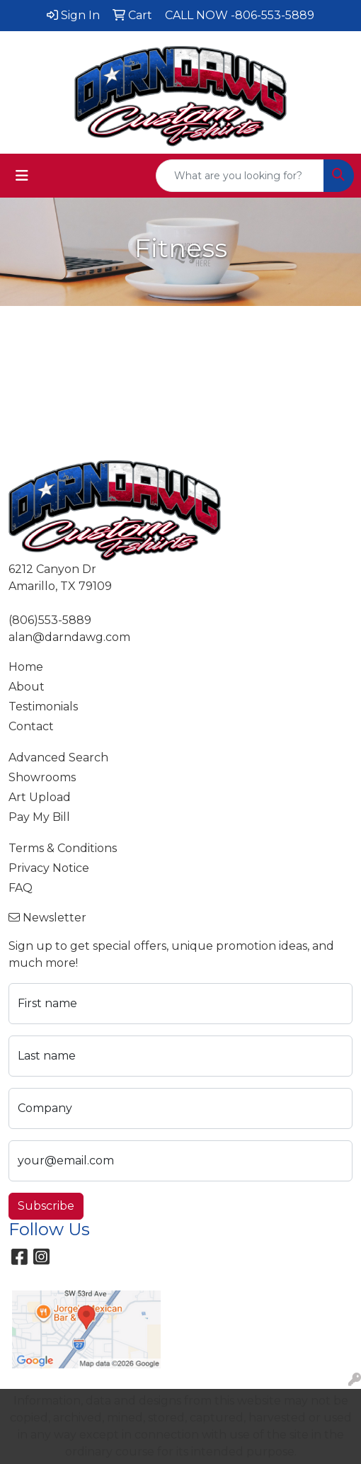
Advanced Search (58, 757)
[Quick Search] (240, 175)
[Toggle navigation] (22, 176)
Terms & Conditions (62, 848)
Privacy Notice (48, 868)
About (26, 686)
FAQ (20, 888)
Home (25, 667)
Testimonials (43, 706)
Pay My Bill (39, 817)
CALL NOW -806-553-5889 (239, 15)
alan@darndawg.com (69, 637)
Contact (31, 726)
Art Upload (39, 797)
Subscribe (46, 1206)
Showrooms (42, 777)
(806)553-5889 (49, 620)
